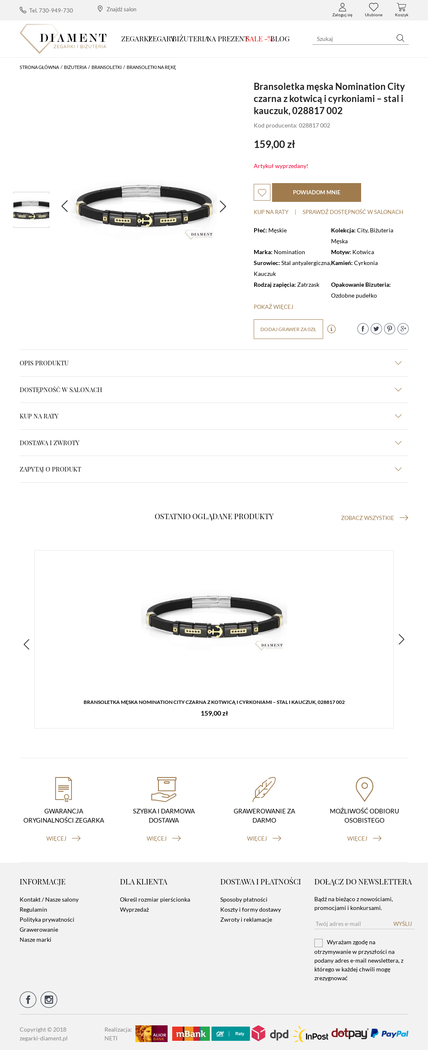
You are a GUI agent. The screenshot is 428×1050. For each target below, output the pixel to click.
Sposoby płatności (244, 896)
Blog (280, 38)
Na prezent (227, 38)
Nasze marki (35, 936)
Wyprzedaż (134, 906)
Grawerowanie (39, 926)
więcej (63, 835)
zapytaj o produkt (211, 469)
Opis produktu (211, 363)
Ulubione (373, 10)
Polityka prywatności (47, 916)
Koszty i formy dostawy (250, 906)
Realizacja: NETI (118, 1031)
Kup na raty (271, 212)
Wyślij (402, 921)
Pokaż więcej (273, 306)
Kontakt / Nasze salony (49, 896)
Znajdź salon (117, 9)
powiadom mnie (316, 192)
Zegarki (136, 38)
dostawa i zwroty (211, 442)
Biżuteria (190, 38)
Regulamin (33, 906)
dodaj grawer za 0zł (288, 329)
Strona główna (39, 67)
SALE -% (259, 38)
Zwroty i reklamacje (246, 916)
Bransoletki (107, 67)
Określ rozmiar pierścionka (155, 896)
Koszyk (401, 10)
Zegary (161, 38)
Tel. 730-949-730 (46, 10)
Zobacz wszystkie (374, 518)
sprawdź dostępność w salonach (353, 212)
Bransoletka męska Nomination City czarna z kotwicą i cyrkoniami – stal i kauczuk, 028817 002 (214, 702)
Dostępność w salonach (211, 389)
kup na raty (211, 416)
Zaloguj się (342, 10)
